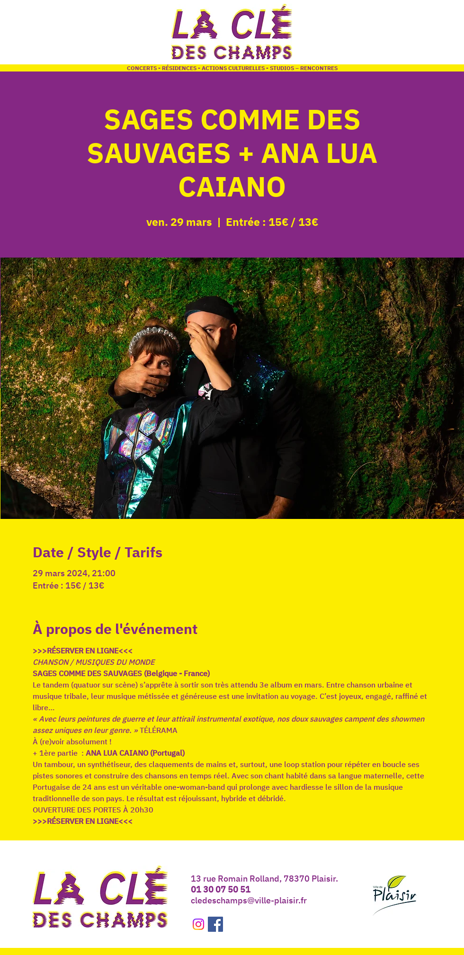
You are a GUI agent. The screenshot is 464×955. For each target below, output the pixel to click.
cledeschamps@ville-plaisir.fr (249, 900)
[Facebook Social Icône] (215, 924)
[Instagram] (198, 924)
